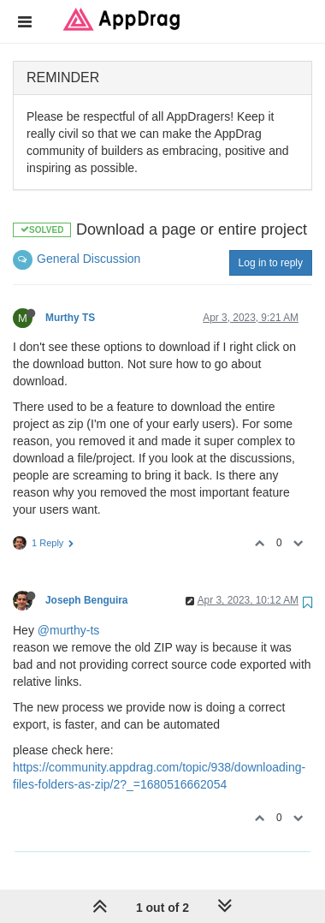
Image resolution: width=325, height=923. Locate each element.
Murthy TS (70, 318)
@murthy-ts (69, 630)
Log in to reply (271, 263)
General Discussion (88, 258)
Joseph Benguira (86, 600)
